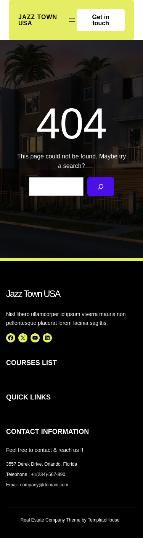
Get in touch (100, 20)
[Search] (100, 186)
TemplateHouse (103, 520)
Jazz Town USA (37, 20)
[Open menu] (72, 20)
